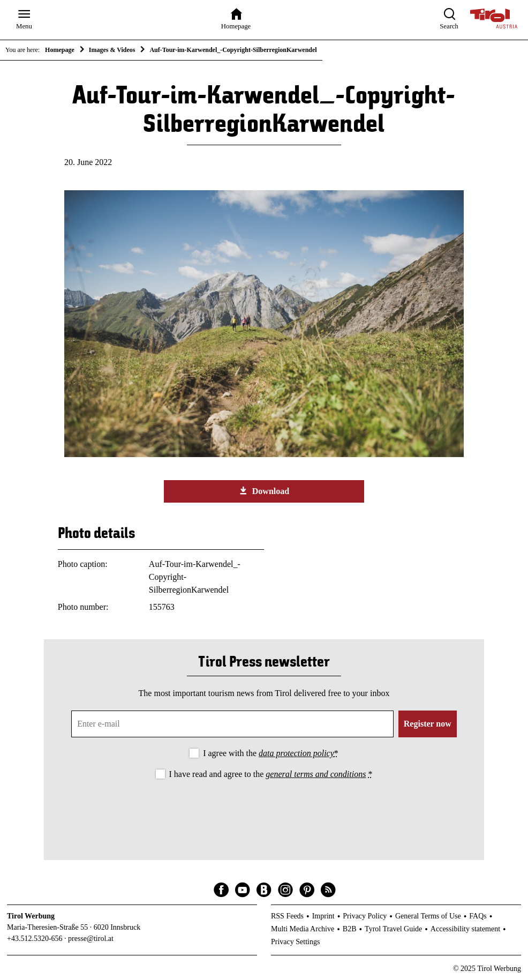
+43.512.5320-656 (35, 939)
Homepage (59, 50)
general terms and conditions (316, 774)
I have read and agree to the (271, 774)
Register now (427, 723)
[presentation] (264, 811)
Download (264, 491)
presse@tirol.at (91, 939)
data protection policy (296, 753)
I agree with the (270, 753)
